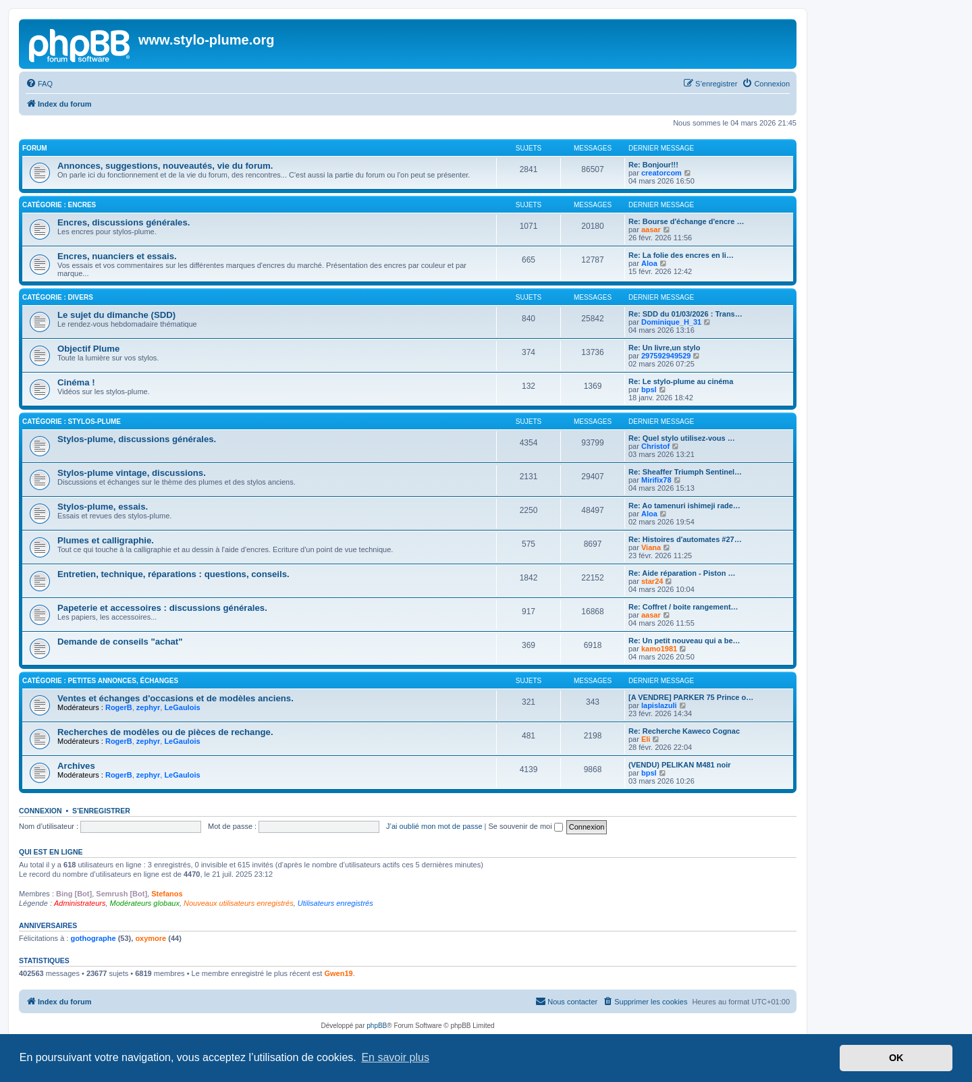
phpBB (377, 1025)
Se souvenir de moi (526, 826)
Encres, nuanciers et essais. (117, 256)
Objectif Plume (88, 349)
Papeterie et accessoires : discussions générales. (162, 608)
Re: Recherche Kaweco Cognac (684, 731)
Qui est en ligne (51, 852)
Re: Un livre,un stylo (664, 348)
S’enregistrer (101, 811)
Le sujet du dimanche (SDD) (116, 315)
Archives (76, 766)
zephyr (148, 707)
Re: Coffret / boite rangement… (683, 607)
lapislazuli (659, 705)
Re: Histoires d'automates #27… (685, 539)
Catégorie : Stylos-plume (71, 421)
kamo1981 (659, 649)
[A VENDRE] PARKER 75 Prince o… (690, 697)
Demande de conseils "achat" (119, 642)
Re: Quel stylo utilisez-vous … (681, 438)
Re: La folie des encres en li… (681, 255)
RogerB (118, 707)
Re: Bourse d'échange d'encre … (686, 221)
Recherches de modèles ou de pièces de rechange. (165, 732)
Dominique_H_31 (671, 322)
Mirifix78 (656, 480)
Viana (651, 547)
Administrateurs (79, 903)
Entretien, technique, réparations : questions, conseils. (173, 574)
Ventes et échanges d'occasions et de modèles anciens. (175, 698)
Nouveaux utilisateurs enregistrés (239, 903)
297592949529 (666, 356)
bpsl (649, 389)
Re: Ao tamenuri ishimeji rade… (684, 506)
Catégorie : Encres (59, 205)
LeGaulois (182, 707)
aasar (651, 229)
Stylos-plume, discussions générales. (136, 439)
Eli (645, 739)
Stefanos (166, 894)
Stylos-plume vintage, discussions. (131, 473)
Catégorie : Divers (57, 297)
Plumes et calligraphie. (105, 540)
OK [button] (896, 1057)
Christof (655, 446)
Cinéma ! (76, 382)
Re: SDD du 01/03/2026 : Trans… (685, 314)
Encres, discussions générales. (123, 222)
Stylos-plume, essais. (102, 507)
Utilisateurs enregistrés (335, 903)
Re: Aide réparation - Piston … (682, 573)
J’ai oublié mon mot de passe (434, 826)
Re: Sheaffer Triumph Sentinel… (685, 472)
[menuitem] (39, 84)
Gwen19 (338, 973)
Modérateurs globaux (145, 903)
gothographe (92, 938)
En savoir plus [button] (395, 1057)
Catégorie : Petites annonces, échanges (100, 680)
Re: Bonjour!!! (653, 165)
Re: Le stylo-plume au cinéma (680, 381)
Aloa (649, 263)
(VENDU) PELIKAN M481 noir (679, 765)
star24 (652, 581)
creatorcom (661, 173)
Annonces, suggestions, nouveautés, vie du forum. (165, 166)
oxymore (150, 938)
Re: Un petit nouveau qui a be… (684, 641)
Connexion (40, 811)
